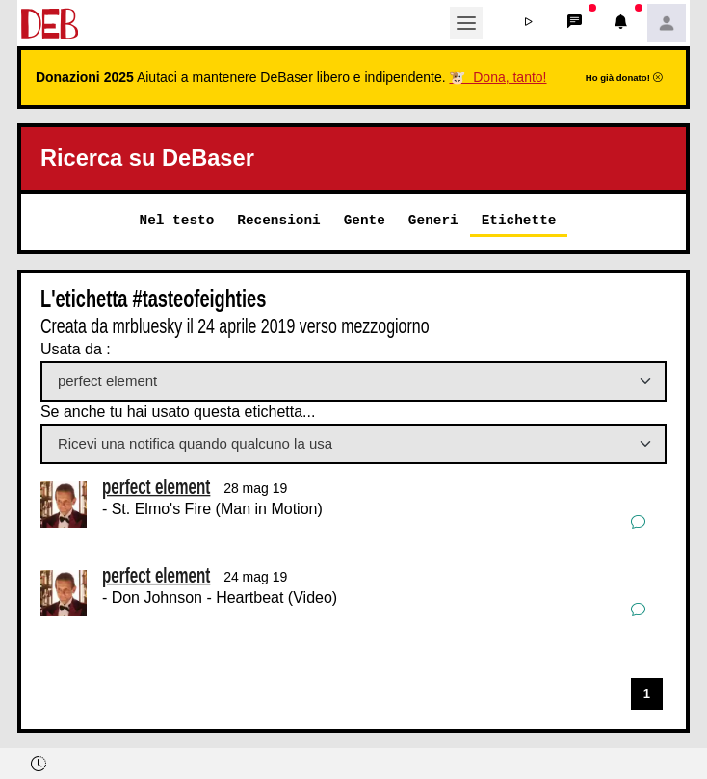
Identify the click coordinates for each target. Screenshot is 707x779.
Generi (433, 220)
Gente (364, 220)
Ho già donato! (624, 77)
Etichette (519, 220)
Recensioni (278, 220)
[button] (528, 23)
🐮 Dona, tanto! (497, 77)
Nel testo (177, 220)
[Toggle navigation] (466, 23)
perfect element (156, 487)
